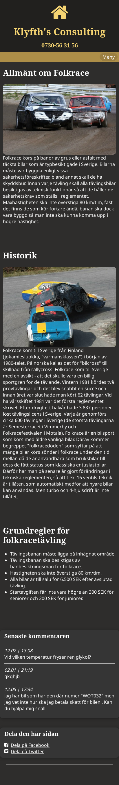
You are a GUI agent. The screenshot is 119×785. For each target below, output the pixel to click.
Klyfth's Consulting (59, 31)
